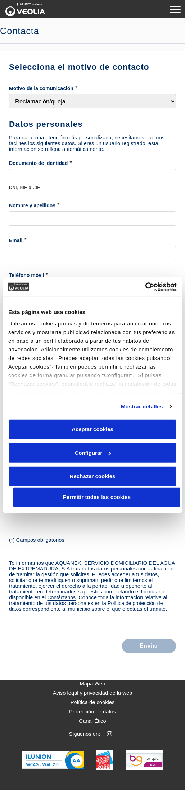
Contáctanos (61, 597)
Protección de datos (92, 712)
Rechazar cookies (93, 476)
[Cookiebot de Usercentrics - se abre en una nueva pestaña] (145, 286)
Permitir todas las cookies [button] (97, 497)
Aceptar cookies (92, 429)
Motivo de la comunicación (41, 88)
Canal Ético (92, 721)
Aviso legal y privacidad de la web (92, 693)
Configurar (93, 452)
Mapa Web (92, 684)
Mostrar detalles (142, 406)
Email (15, 240)
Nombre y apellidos (32, 205)
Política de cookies (93, 702)
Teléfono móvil (26, 275)
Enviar (149, 646)
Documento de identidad (38, 163)
